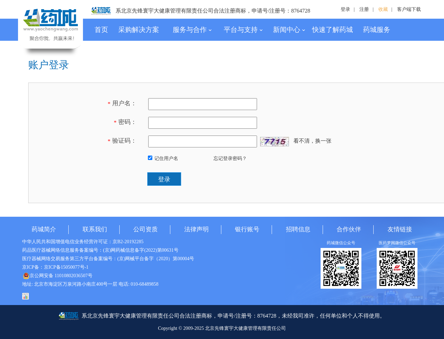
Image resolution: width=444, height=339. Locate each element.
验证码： (122, 140)
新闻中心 (289, 29)
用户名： (122, 103)
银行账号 (247, 229)
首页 (101, 29)
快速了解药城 (332, 29)
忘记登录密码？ (230, 158)
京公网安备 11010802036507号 (57, 275)
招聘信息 (298, 229)
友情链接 (400, 229)
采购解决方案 (138, 29)
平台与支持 (243, 29)
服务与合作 (192, 29)
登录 (345, 9)
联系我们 (95, 229)
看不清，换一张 (312, 141)
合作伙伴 (349, 229)
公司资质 (145, 229)
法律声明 (196, 229)
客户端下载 (409, 9)
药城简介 (44, 229)
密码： (125, 122)
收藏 (383, 9)
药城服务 (376, 29)
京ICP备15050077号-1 (66, 267)
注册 (364, 9)
